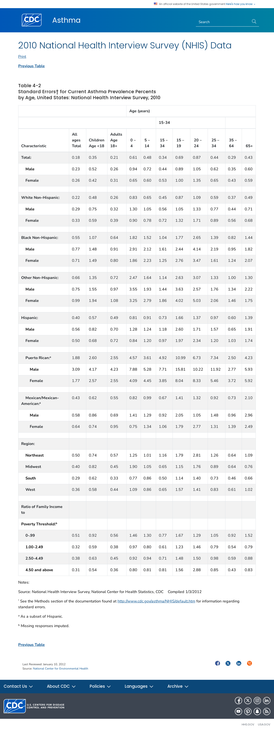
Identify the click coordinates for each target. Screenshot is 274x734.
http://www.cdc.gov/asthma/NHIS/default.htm (156, 601)
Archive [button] (178, 686)
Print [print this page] (22, 56)
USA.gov (264, 724)
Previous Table (31, 66)
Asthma (66, 20)
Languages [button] (139, 686)
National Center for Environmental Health (60, 669)
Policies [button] (100, 686)
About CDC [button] (61, 686)
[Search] (223, 22)
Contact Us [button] (18, 686)
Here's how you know (241, 4)
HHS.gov (248, 724)
